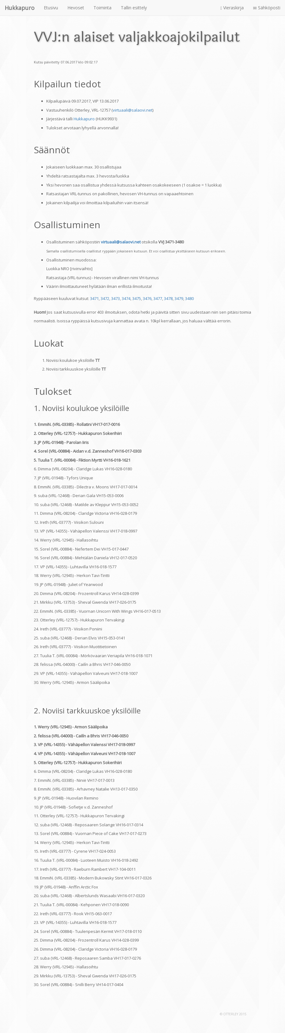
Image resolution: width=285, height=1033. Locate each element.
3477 (157, 298)
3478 (168, 298)
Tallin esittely (134, 8)
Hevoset (75, 8)
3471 (94, 298)
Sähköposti (266, 8)
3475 (136, 298)
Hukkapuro (84, 119)
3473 (115, 298)
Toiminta (102, 8)
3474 (126, 298)
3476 (147, 298)
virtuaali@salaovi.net (132, 110)
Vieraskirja (232, 8)
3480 (189, 298)
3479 (178, 298)
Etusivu (51, 8)
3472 (105, 298)
